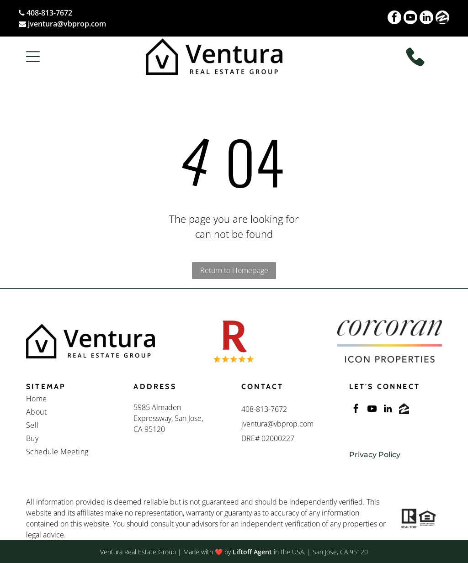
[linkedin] (426, 18)
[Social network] (442, 18)
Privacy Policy (374, 454)
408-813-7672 (49, 13)
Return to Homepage (234, 270)
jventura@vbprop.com (67, 24)
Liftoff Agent (252, 551)
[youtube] (410, 18)
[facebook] (394, 18)
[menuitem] (72, 399)
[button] (33, 56)
